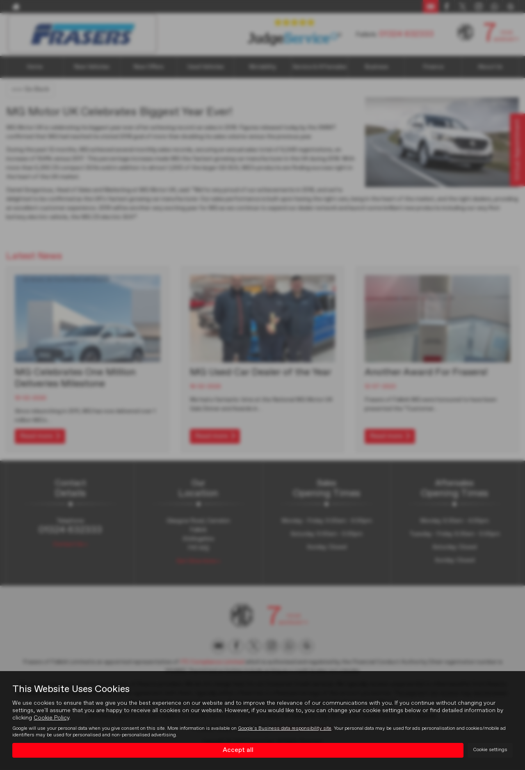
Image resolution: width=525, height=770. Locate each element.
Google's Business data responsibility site (284, 728)
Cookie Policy (51, 718)
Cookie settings (490, 749)
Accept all (238, 750)
